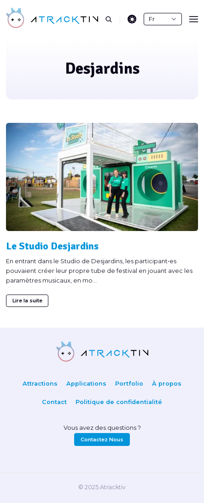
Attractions (40, 383)
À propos (166, 383)
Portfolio (129, 383)
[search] (112, 19)
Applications (86, 383)
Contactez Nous (102, 439)
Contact (54, 402)
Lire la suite (27, 300)
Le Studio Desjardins (52, 246)
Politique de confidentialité (119, 402)
